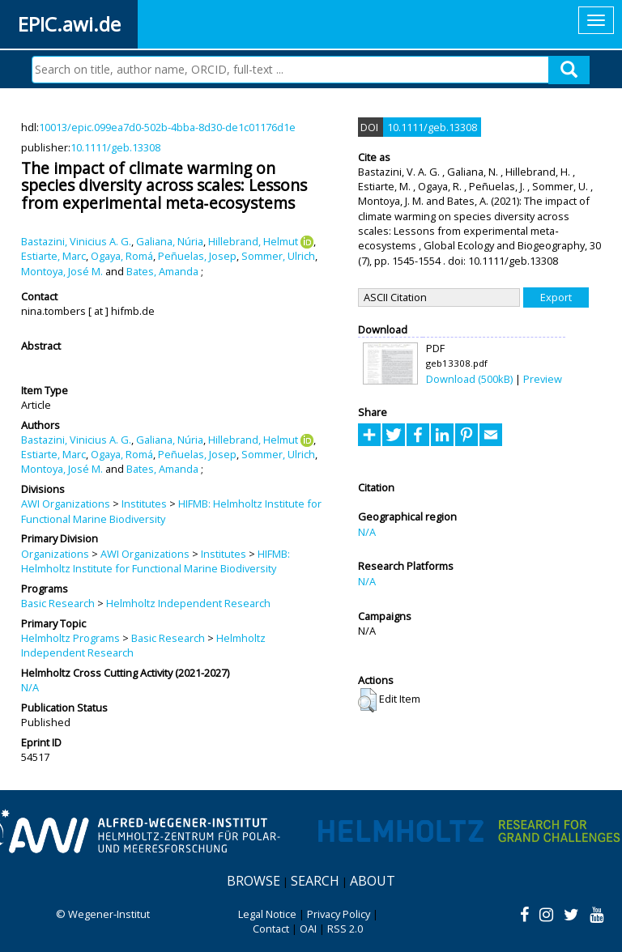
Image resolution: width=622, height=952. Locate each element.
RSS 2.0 (345, 928)
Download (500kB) (469, 379)
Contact (271, 928)
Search (315, 881)
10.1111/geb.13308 (115, 147)
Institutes (144, 503)
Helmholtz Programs (70, 638)
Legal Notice (267, 914)
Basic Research (58, 603)
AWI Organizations (65, 503)
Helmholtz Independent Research (188, 603)
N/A (30, 687)
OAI (308, 928)
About (372, 881)
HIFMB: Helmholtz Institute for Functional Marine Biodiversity (155, 561)
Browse (253, 881)
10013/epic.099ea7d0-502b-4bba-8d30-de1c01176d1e (167, 127)
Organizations (55, 553)
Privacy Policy (338, 914)
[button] (367, 700)
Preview (542, 379)
